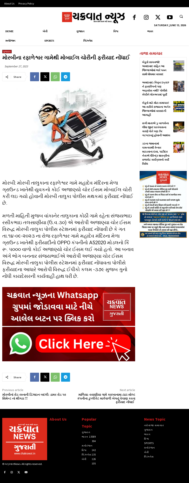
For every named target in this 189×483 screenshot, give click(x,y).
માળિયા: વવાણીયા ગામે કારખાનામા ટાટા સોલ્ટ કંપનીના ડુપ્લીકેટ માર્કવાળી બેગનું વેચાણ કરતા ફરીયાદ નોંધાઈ (106, 398)
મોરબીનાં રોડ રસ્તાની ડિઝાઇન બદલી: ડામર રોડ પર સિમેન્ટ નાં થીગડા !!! (34, 397)
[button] (181, 16)
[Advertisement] (163, 312)
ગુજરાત (7, 51)
